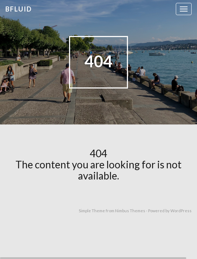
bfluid (18, 9)
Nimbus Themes (130, 210)
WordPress (181, 210)
